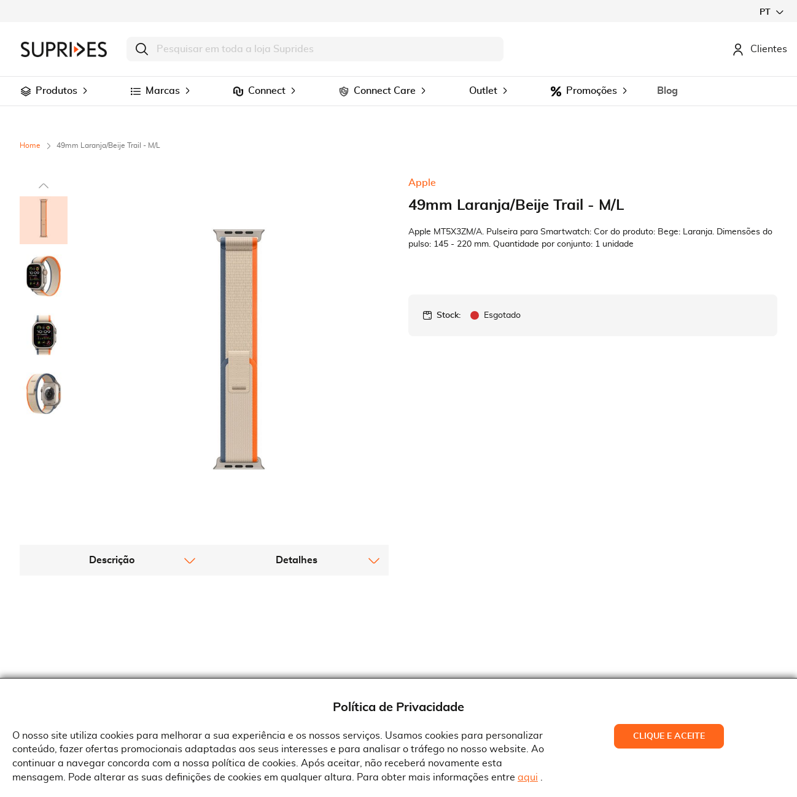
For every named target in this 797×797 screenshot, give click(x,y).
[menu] (398, 91)
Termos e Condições (264, 646)
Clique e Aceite (669, 736)
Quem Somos (59, 646)
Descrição (111, 474)
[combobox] (314, 49)
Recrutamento (61, 664)
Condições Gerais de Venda (281, 664)
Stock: (449, 315)
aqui (528, 777)
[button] (771, 12)
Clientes (759, 49)
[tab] (112, 473)
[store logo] (64, 49)
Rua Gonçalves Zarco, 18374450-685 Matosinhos (471, 667)
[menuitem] (26, 91)
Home (30, 145)
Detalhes (296, 474)
